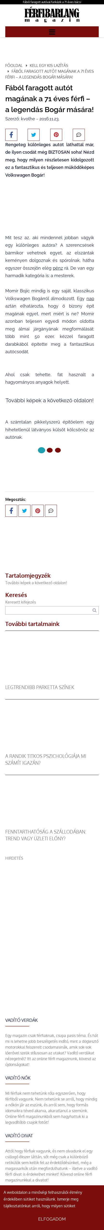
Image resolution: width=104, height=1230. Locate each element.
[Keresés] (95, 610)
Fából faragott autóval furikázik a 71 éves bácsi (52, 2)
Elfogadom (52, 1219)
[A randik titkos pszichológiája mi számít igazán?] (52, 750)
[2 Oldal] (58, 450)
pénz (58, 268)
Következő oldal (49, 466)
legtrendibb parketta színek (39, 687)
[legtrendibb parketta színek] (52, 681)
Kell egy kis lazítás (49, 65)
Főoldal (14, 65)
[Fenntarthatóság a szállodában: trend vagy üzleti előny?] (52, 825)
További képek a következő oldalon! (36, 582)
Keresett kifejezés (20, 602)
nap (90, 298)
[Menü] (52, 31)
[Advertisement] (52, 913)
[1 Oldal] (50, 450)
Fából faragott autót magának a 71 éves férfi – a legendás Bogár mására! (49, 74)
